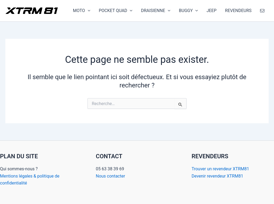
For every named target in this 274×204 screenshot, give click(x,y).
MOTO (81, 10)
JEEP (211, 10)
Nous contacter (110, 176)
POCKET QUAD (115, 10)
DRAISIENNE (155, 10)
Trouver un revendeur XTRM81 (220, 168)
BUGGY (188, 10)
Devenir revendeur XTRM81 (217, 176)
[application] (87, 10)
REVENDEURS (238, 10)
